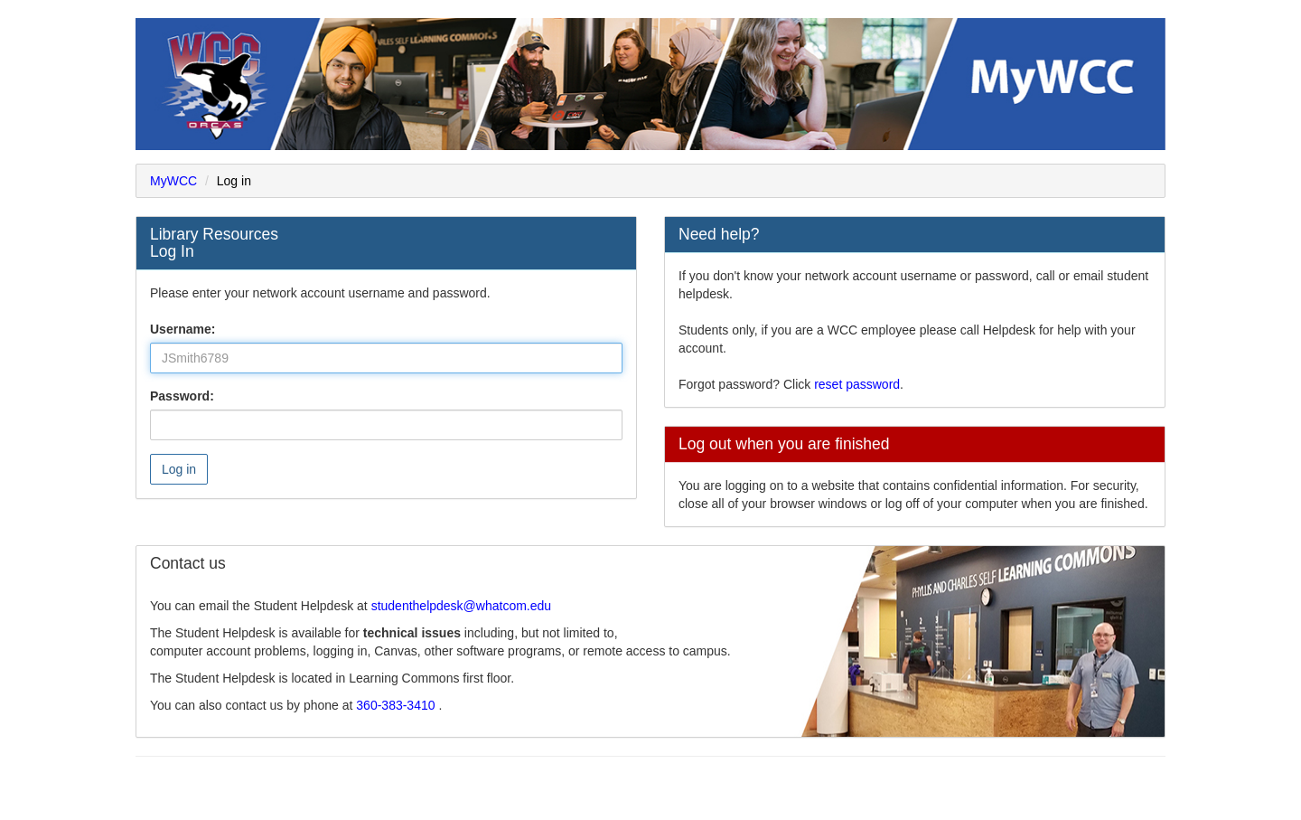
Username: (182, 329)
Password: (182, 396)
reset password (857, 384)
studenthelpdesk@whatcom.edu (461, 606)
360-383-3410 (397, 705)
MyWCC (173, 181)
